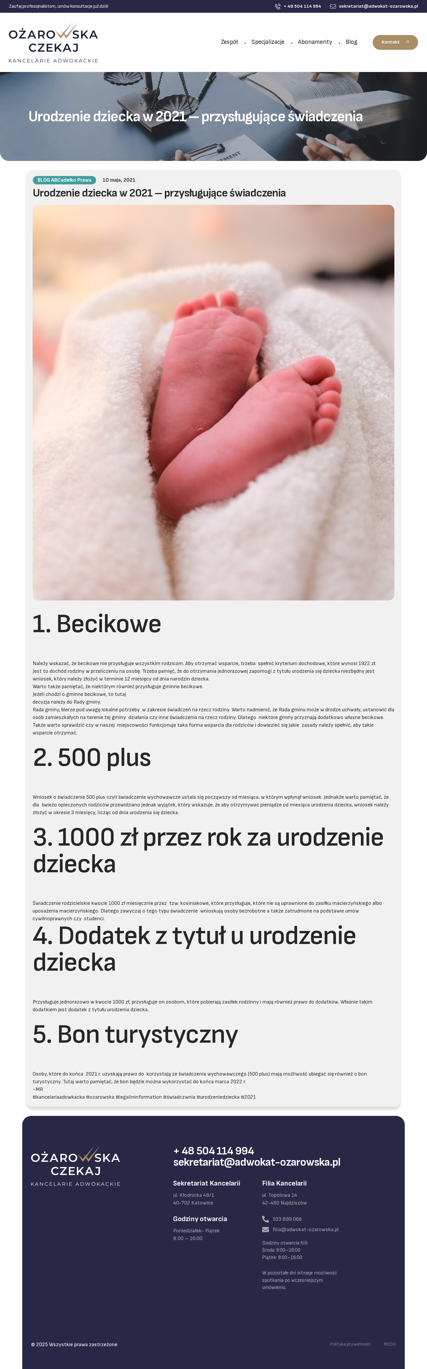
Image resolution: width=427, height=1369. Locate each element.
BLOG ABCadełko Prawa (64, 180)
